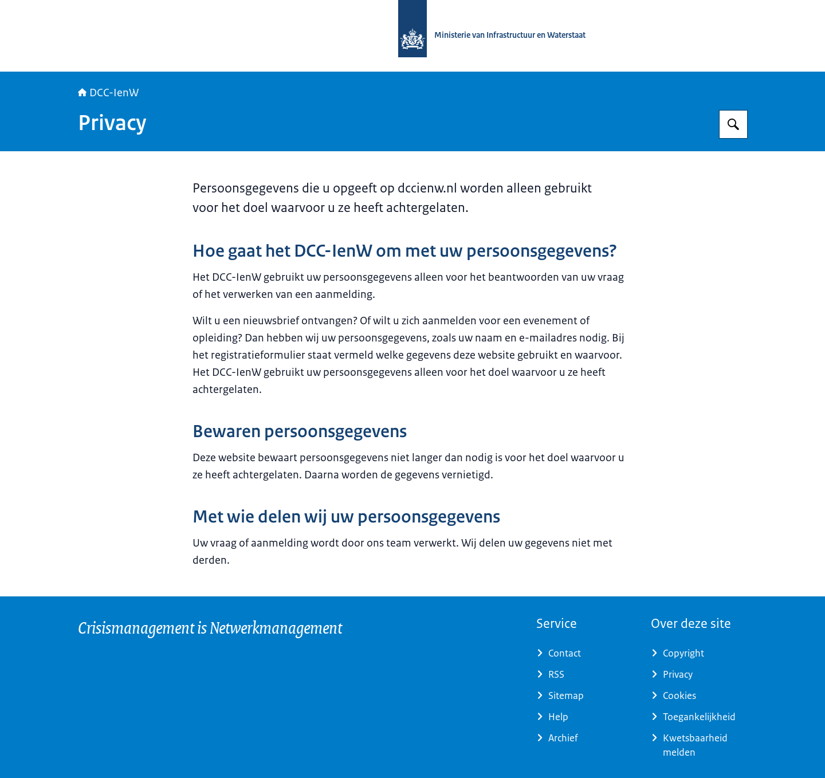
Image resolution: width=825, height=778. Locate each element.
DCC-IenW (108, 93)
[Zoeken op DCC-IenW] (733, 124)
